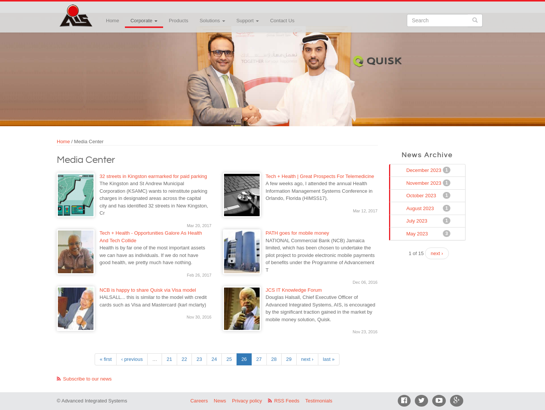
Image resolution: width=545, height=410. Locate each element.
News (220, 401)
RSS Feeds (286, 401)
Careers (199, 401)
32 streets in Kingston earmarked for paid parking (153, 176)
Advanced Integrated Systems (94, 11)
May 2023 (417, 233)
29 (288, 359)
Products (178, 20)
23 (199, 359)
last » (329, 359)
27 (259, 359)
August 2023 (420, 208)
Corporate (144, 20)
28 (274, 359)
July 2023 (417, 220)
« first (106, 359)
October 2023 (422, 195)
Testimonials (319, 401)
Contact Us (282, 20)
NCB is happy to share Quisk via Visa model (148, 290)
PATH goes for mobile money (297, 233)
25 (229, 359)
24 (214, 359)
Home (112, 20)
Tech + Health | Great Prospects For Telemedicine (320, 176)
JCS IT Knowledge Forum (294, 290)
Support (248, 20)
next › (307, 359)
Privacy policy (247, 401)
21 (169, 359)
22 (184, 359)
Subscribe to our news (87, 379)
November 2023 (424, 182)
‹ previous (132, 359)
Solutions (212, 20)
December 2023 (424, 170)
